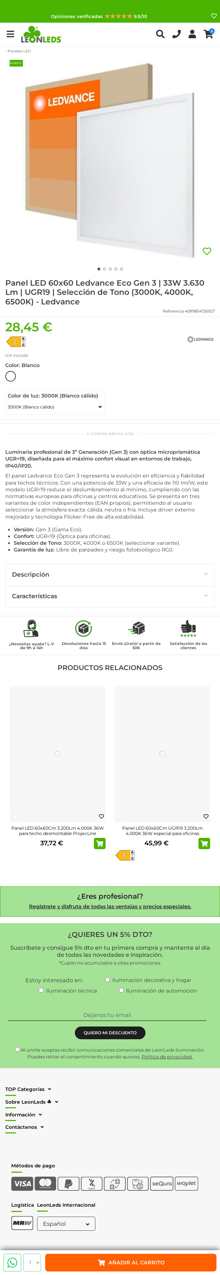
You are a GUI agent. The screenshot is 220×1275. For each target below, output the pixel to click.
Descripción (110, 574)
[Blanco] (15, 816)
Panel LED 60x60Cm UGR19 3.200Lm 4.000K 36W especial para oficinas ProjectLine (162, 833)
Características (110, 596)
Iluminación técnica (71, 991)
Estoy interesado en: (54, 980)
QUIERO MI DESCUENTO (110, 1032)
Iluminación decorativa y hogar (151, 980)
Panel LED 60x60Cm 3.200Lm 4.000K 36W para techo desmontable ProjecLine (57, 830)
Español (67, 1223)
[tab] (110, 575)
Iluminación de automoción (161, 991)
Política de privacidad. (167, 1056)
